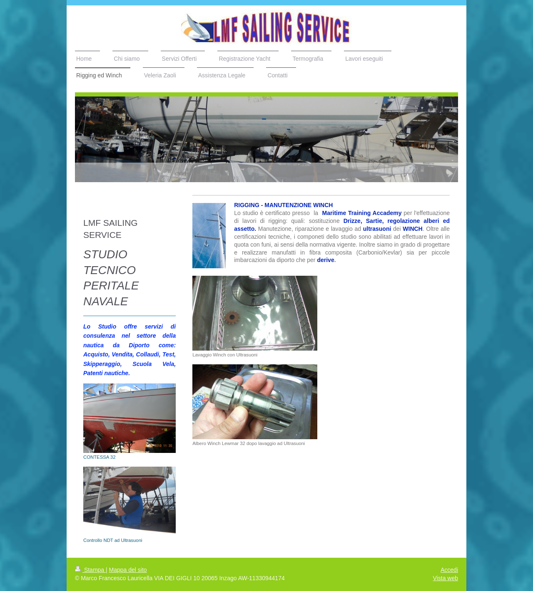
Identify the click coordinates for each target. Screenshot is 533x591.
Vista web (445, 578)
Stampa (90, 569)
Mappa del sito (128, 569)
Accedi (449, 569)
